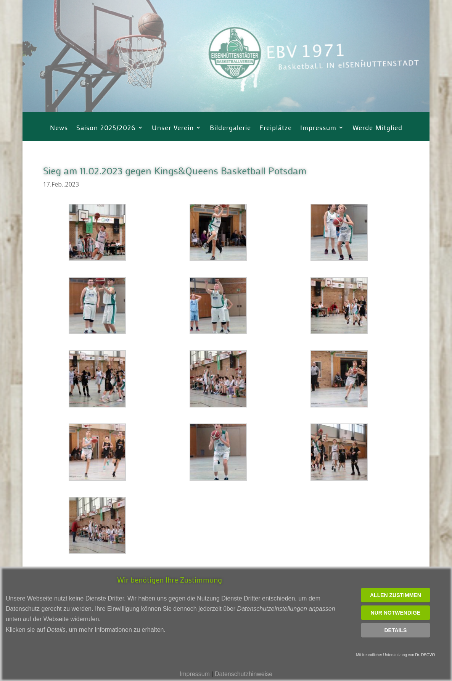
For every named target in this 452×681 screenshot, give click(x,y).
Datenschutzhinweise (243, 674)
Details (395, 630)
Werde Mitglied (377, 128)
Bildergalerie (230, 128)
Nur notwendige (396, 613)
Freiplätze (275, 128)
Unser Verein (173, 128)
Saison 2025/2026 (106, 128)
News (59, 128)
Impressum (318, 128)
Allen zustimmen (395, 595)
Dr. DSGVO (425, 655)
